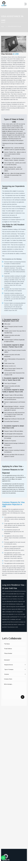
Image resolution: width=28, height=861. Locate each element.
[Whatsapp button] (3, 858)
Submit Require (22, 697)
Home (4, 26)
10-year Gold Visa (18, 614)
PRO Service (20, 616)
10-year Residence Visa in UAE (15, 599)
